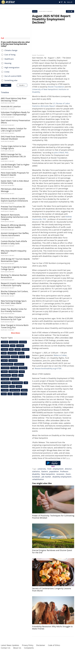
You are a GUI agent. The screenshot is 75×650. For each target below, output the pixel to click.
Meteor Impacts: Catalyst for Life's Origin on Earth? (14, 129)
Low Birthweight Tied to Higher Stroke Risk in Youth (15, 165)
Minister (21, 353)
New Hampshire (48, 474)
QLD (26, 383)
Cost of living (9, 54)
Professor (64, 471)
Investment (5, 368)
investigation (13, 371)
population (54, 471)
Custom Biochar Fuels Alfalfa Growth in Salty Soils (14, 242)
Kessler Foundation (56, 87)
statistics (36, 471)
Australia (4, 342)
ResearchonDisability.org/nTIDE (48, 368)
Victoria (18, 349)
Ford (49, 469)
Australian (20, 346)
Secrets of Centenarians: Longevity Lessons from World (51, 589)
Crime (6, 72)
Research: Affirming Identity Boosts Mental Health (13, 226)
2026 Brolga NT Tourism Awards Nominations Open (15, 260)
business (15, 357)
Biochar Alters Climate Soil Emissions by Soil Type (13, 318)
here (68, 458)
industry (4, 371)
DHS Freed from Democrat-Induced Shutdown (13, 137)
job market (46, 477)
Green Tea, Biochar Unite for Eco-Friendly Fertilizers (14, 310)
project (15, 375)
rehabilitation (38, 479)
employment (58, 469)
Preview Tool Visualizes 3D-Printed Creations (13, 207)
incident (24, 394)
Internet (16, 394)
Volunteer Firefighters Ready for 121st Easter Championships (15, 113)
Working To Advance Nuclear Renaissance (14, 276)
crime (21, 375)
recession (60, 474)
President (5, 390)
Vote (6, 85)
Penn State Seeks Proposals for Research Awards (15, 174)
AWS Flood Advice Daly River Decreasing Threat (13, 99)
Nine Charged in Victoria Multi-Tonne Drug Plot (15, 326)
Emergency (5, 379)
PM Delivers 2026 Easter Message (12, 190)
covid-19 (4, 360)
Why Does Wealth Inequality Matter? (13, 252)
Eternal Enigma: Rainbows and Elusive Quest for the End (52, 551)
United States (6, 375)
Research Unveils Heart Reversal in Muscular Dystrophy (15, 284)
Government (14, 342)
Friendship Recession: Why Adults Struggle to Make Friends (52, 627)
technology (23, 368)
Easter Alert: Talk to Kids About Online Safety (15, 182)
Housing (7, 63)
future (12, 386)
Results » (22, 85)
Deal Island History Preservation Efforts (15, 121)
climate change (15, 390)
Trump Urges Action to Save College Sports (13, 147)
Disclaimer (40, 645)
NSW (11, 349)
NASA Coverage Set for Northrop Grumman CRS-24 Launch (13, 156)
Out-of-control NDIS (12, 76)
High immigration (11, 67)
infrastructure (19, 364)
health (4, 353)
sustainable (14, 379)
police (13, 346)
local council (13, 360)
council (22, 357)
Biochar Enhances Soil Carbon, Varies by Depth (14, 292)
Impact (4, 394)
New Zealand (6, 383)
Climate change (10, 50)
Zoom (68, 474)
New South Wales (7, 364)
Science (35, 11)
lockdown (36, 477)
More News (15, 333)
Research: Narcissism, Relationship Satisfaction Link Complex (14, 217)
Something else (10, 80)
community (5, 346)
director (68, 469)
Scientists (5, 386)
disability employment (61, 477)
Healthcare (9, 59)
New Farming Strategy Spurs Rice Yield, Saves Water (13, 302)
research (5, 349)
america (24, 390)
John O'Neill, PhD (61, 152)
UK (28, 357)
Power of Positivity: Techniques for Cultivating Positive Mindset (53, 516)
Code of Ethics (54, 645)
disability (36, 474)
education (14, 368)
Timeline (5, 92)
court (10, 394)
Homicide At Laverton (11, 106)
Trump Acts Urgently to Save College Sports (14, 268)
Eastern (44, 471)
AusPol (22, 371)
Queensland (6, 357)
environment (12, 353)
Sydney (19, 386)
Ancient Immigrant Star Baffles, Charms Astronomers (15, 234)
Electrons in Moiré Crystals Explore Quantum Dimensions (14, 199)
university (42, 469)
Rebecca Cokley (60, 355)
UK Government (17, 383)
